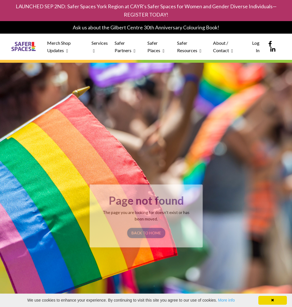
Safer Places (155, 46)
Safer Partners (125, 46)
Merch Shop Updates (59, 46)
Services (100, 46)
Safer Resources (189, 46)
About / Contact (223, 46)
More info (226, 300)
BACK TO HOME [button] (146, 232)
